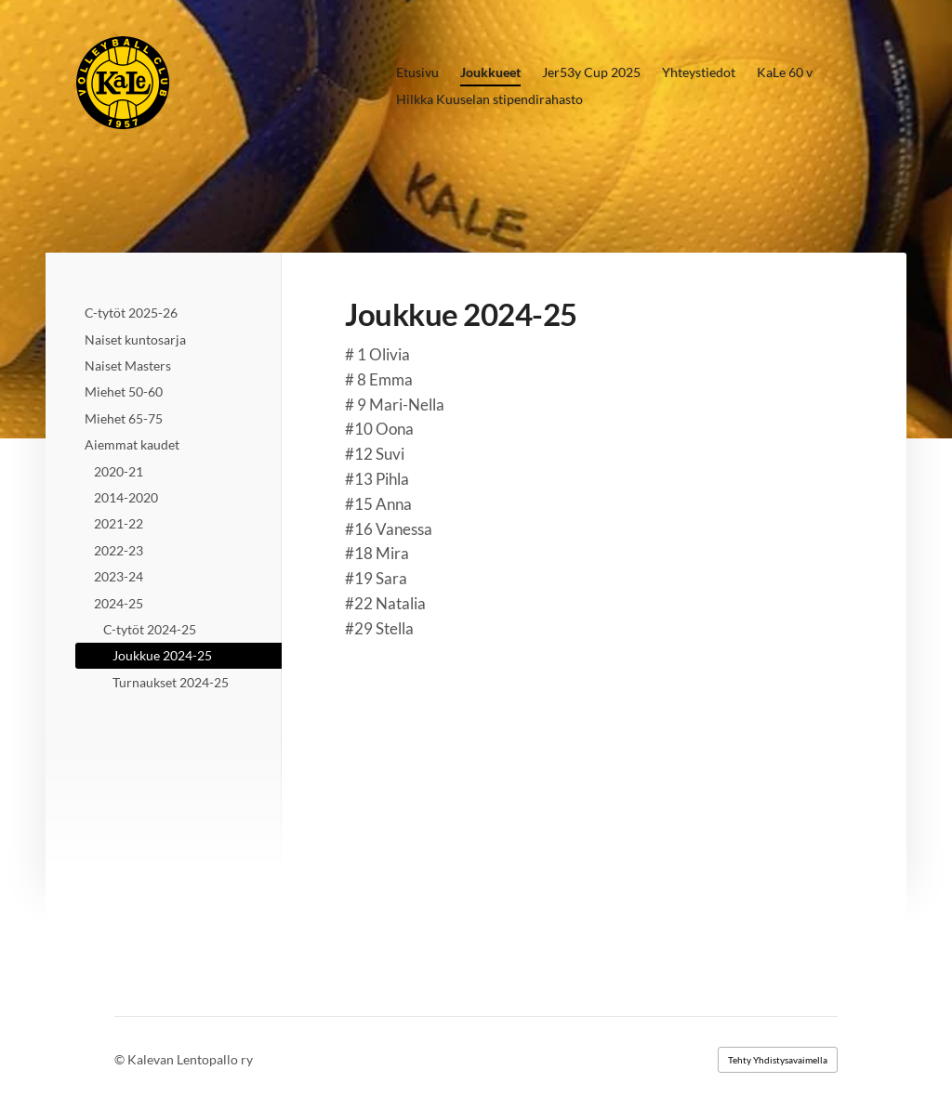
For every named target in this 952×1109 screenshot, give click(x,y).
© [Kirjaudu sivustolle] (120, 1059)
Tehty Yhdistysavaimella (777, 1059)
